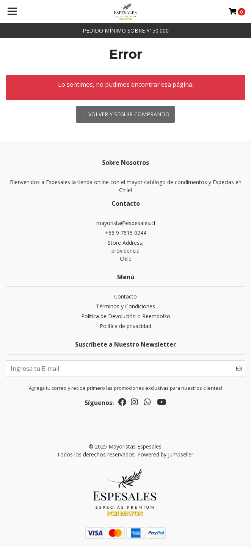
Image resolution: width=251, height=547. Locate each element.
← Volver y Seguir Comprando (125, 114)
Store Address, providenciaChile (126, 250)
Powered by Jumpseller (165, 454)
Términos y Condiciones (125, 306)
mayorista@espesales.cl (125, 223)
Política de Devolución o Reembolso (125, 316)
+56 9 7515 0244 (125, 232)
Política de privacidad (125, 326)
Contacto (125, 296)
